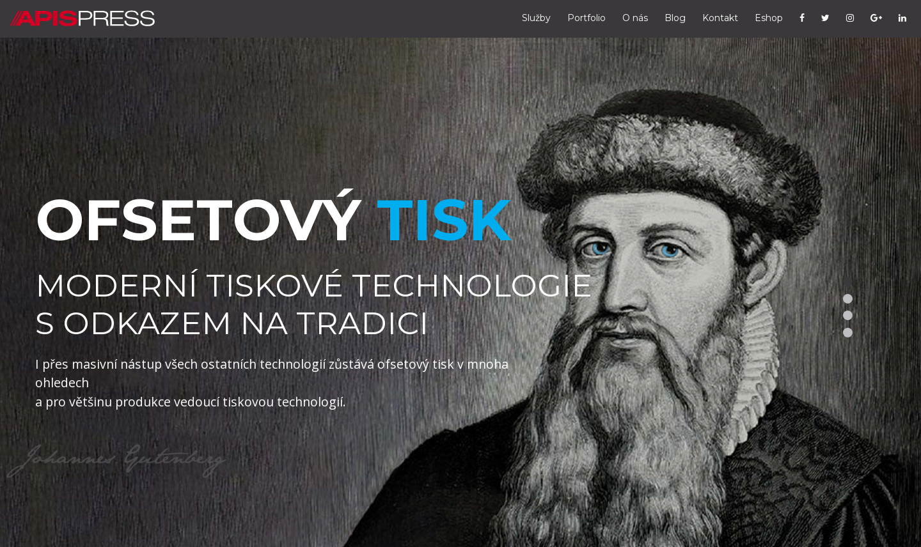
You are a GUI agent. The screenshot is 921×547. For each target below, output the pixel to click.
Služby (536, 18)
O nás (635, 18)
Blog (675, 18)
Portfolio (586, 18)
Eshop (769, 18)
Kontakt (720, 18)
